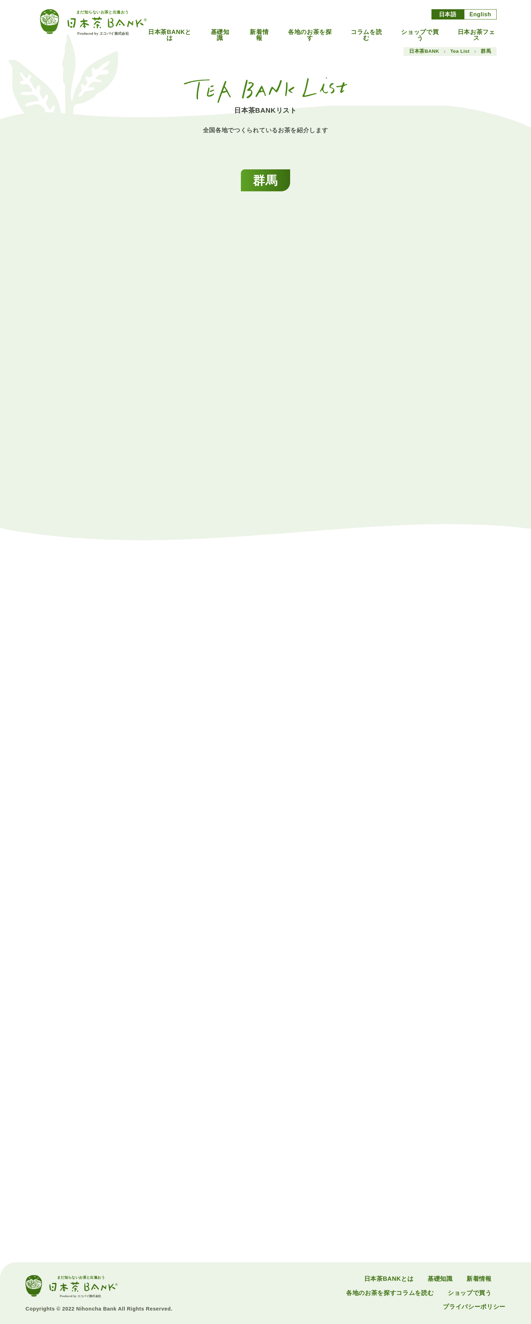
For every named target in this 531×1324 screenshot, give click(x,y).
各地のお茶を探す (310, 35)
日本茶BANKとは (169, 35)
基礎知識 (220, 35)
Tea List (459, 51)
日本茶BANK (424, 51)
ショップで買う (420, 35)
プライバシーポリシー (474, 1306)
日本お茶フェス (476, 35)
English (480, 14)
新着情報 (259, 35)
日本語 (448, 14)
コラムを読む (366, 35)
